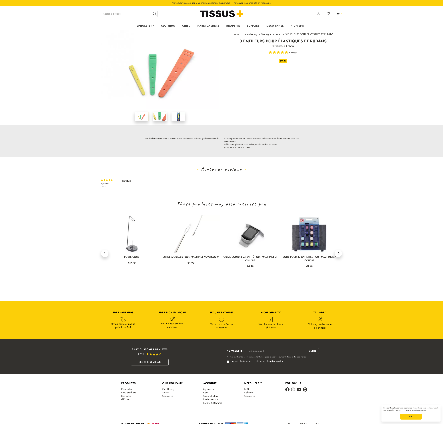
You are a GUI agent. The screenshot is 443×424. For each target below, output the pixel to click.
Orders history (210, 396)
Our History (168, 389)
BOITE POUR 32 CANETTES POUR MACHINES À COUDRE (309, 258)
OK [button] (411, 416)
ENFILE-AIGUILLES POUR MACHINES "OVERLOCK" (191, 257)
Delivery (248, 392)
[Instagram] (293, 389)
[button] (104, 253)
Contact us (167, 396)
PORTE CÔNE (131, 257)
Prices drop (127, 389)
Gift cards (126, 399)
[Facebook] (287, 389)
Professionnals (210, 399)
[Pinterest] (305, 389)
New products (128, 392)
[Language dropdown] (339, 13)
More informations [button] (419, 410)
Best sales (126, 396)
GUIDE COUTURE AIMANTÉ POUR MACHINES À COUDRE (250, 258)
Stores (165, 392)
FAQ (246, 389)
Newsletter (235, 351)
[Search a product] (129, 14)
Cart (205, 392)
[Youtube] (299, 389)
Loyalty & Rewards (212, 403)
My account (209, 389)
